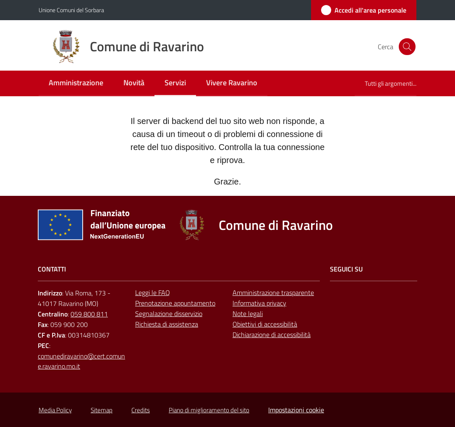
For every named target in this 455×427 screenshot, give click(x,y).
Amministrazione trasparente (273, 292)
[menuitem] (76, 83)
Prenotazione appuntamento (175, 303)
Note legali (248, 313)
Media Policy (55, 410)
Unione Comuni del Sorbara (71, 9)
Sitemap (101, 410)
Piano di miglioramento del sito (209, 410)
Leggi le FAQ (152, 292)
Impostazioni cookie (296, 410)
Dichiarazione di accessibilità (272, 334)
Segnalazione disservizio (168, 313)
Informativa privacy (259, 303)
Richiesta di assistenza (166, 324)
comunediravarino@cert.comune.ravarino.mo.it (81, 361)
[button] (406, 47)
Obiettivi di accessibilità (265, 324)
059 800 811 (89, 314)
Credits (140, 410)
